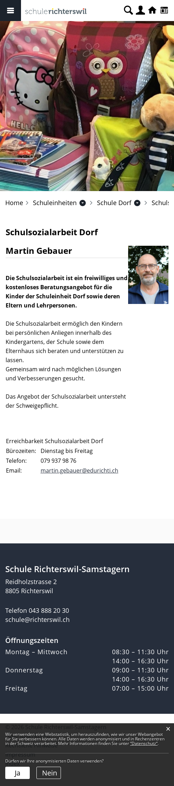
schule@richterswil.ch (37, 619)
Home (14, 202)
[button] (55, 202)
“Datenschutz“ (144, 743)
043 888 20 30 (49, 610)
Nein (49, 773)
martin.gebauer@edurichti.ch (79, 470)
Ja (17, 773)
